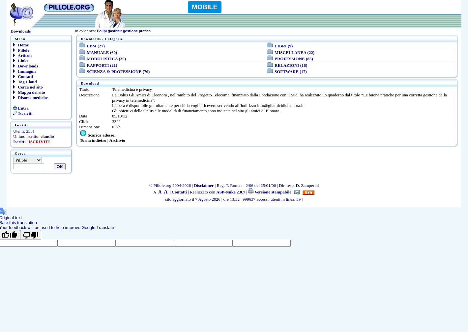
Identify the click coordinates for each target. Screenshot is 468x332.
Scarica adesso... (102, 135)
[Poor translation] (30, 235)
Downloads (25, 66)
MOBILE (205, 7)
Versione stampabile (269, 192)
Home (21, 44)
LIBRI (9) (284, 45)
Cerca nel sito (28, 87)
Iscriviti (23, 113)
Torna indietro (93, 140)
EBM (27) (96, 45)
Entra (21, 108)
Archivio (117, 140)
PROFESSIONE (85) (294, 58)
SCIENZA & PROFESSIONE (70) (118, 71)
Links (20, 60)
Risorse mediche (30, 97)
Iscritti (19, 141)
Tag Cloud (25, 81)
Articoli (22, 55)
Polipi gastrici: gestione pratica (113, 31)
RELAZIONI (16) (291, 65)
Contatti (23, 76)
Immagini (24, 71)
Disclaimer (204, 185)
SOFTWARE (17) (291, 71)
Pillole (21, 50)
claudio (47, 136)
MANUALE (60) (102, 52)
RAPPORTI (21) (102, 65)
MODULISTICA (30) (106, 58)
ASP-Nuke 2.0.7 (230, 192)
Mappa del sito (29, 92)
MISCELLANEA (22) (294, 52)
